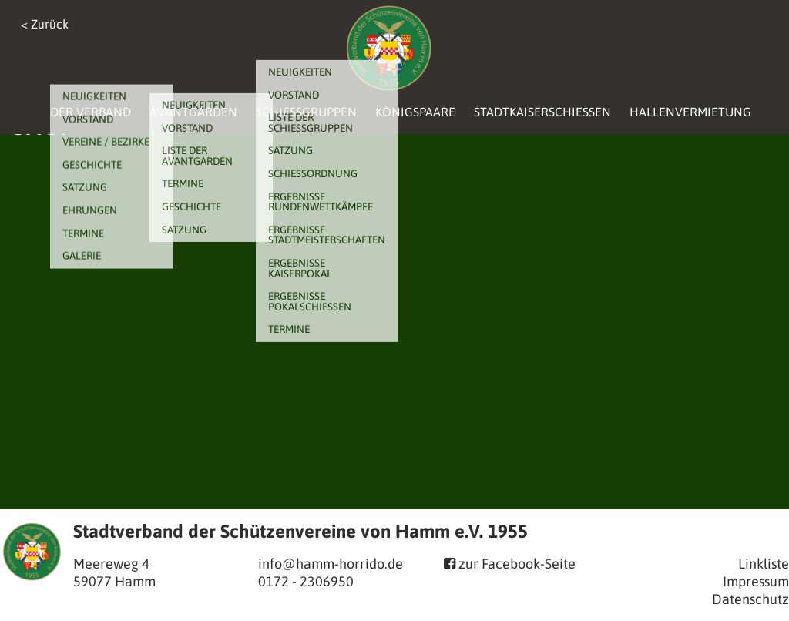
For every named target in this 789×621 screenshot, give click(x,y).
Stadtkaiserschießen (542, 112)
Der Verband (90, 112)
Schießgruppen (306, 112)
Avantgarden (193, 112)
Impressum (756, 581)
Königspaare (415, 112)
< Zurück (45, 24)
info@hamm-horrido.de (330, 564)
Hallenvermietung (690, 112)
